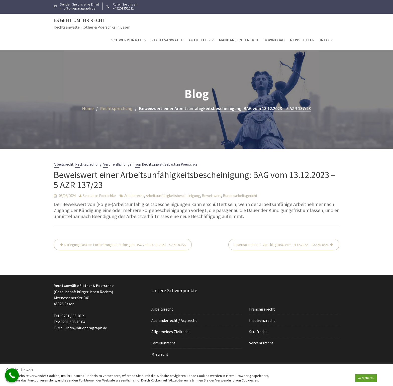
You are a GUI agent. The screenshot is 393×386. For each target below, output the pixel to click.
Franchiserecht (262, 309)
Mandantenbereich (238, 40)
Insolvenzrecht (262, 320)
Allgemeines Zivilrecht (171, 331)
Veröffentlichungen (118, 164)
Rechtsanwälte (167, 40)
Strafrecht (259, 331)
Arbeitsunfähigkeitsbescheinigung (173, 195)
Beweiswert (211, 195)
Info (324, 40)
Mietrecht (160, 353)
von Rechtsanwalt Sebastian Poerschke (166, 164)
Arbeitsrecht (63, 164)
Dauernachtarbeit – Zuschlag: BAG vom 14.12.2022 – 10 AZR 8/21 (281, 244)
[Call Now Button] (12, 375)
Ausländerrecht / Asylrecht (174, 320)
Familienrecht (164, 342)
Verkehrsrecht (262, 342)
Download (274, 40)
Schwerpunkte (126, 40)
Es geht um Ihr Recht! (80, 20)
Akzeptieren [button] (366, 378)
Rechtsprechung (88, 164)
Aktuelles (199, 40)
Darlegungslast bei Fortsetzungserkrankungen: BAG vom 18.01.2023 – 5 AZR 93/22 (125, 244)
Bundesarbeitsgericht (240, 195)
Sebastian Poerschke (99, 195)
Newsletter (302, 40)
